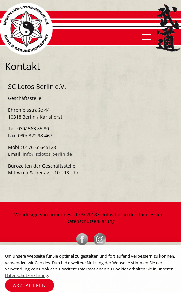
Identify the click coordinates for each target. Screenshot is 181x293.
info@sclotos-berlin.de (47, 154)
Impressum (151, 214)
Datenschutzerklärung (90, 221)
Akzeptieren (29, 285)
